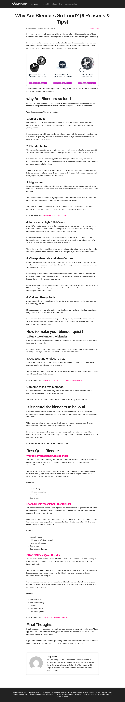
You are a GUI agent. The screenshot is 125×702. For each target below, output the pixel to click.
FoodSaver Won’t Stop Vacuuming (54, 617)
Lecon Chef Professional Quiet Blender (51, 504)
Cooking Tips (34, 4)
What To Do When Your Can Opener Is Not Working (63, 380)
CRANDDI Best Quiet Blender (45, 555)
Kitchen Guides (59, 4)
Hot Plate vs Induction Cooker (55, 215)
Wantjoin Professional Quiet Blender (49, 455)
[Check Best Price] (38, 83)
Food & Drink (46, 4)
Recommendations (74, 4)
